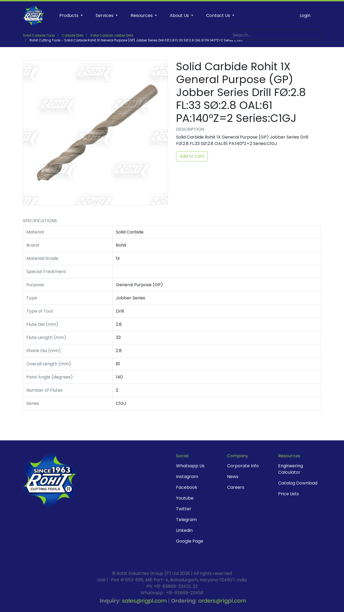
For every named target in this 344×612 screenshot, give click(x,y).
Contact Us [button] (218, 15)
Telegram (186, 520)
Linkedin (184, 530)
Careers (235, 487)
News (232, 476)
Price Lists (288, 494)
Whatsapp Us (190, 466)
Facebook (186, 487)
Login (305, 15)
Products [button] (69, 15)
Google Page (189, 541)
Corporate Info (243, 466)
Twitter (183, 509)
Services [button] (105, 15)
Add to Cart (192, 156)
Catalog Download (297, 483)
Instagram (187, 476)
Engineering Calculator (290, 469)
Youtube (185, 498)
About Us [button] (180, 15)
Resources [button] (142, 15)
